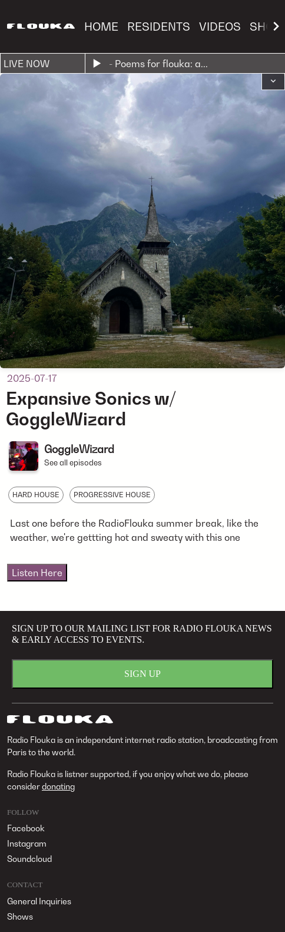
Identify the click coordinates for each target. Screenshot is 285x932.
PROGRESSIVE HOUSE (112, 494)
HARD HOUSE (35, 494)
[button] (273, 82)
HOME (101, 26)
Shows (20, 916)
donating (58, 786)
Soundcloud (29, 859)
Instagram (27, 843)
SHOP (265, 26)
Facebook (26, 828)
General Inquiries (39, 901)
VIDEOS (220, 26)
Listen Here (37, 573)
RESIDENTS (158, 26)
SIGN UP (142, 674)
